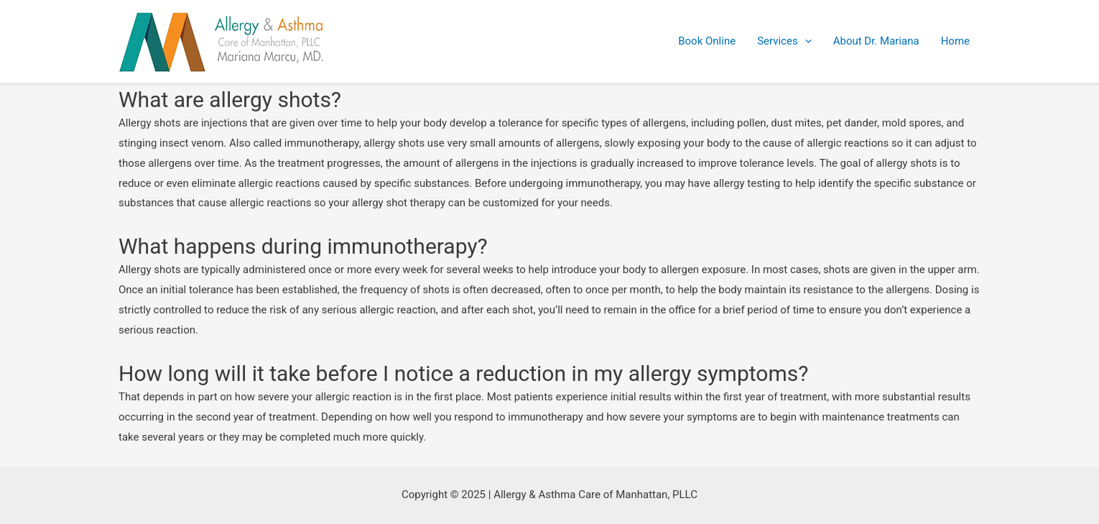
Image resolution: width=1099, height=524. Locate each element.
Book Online (707, 41)
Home (955, 41)
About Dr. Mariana (876, 41)
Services (784, 41)
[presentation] (805, 41)
